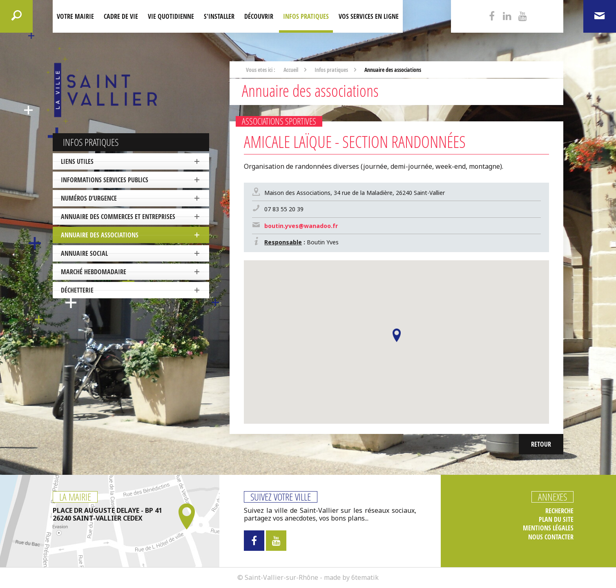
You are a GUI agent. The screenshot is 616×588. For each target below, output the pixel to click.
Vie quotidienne (171, 16)
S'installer (219, 16)
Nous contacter (551, 537)
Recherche (559, 511)
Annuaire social (84, 253)
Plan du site (556, 519)
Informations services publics (104, 179)
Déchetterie (77, 290)
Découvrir (258, 16)
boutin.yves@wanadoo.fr (301, 226)
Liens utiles (77, 161)
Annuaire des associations (99, 234)
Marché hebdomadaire (93, 271)
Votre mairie (75, 16)
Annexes (552, 497)
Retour (541, 444)
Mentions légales (548, 528)
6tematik (365, 577)
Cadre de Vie (121, 16)
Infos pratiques (306, 16)
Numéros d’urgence (89, 198)
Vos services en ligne (369, 16)
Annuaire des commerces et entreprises (118, 216)
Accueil (290, 70)
